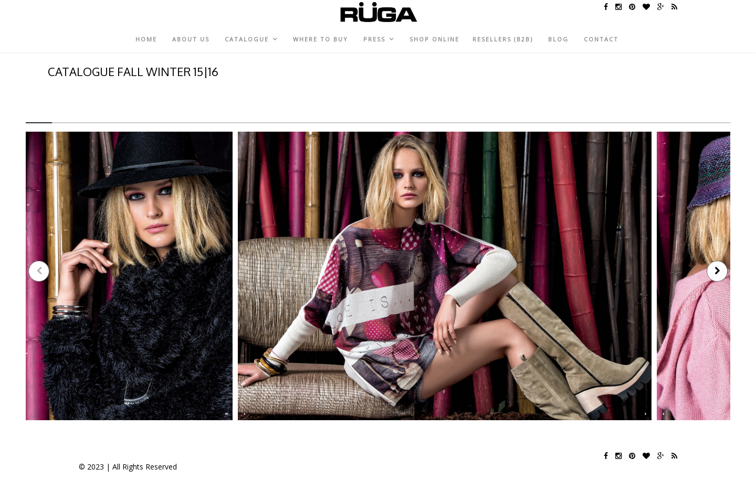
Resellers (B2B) (502, 39)
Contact (601, 39)
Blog (558, 39)
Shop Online (434, 39)
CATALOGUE (247, 39)
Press (374, 39)
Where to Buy (320, 39)
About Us (190, 39)
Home (146, 39)
